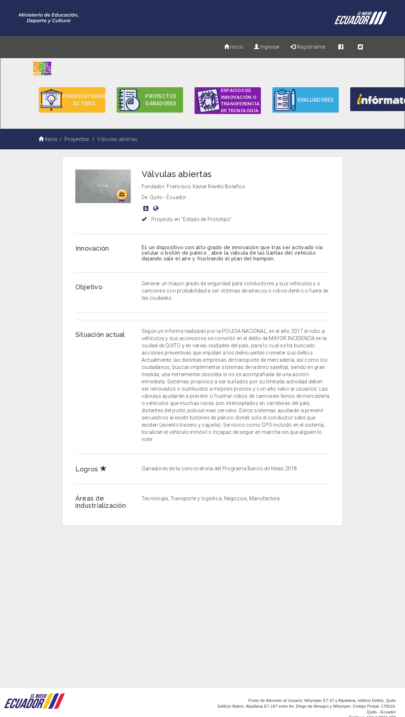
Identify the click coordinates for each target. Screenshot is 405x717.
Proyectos (76, 139)
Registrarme (307, 47)
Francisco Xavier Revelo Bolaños (206, 186)
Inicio (233, 47)
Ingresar (267, 47)
